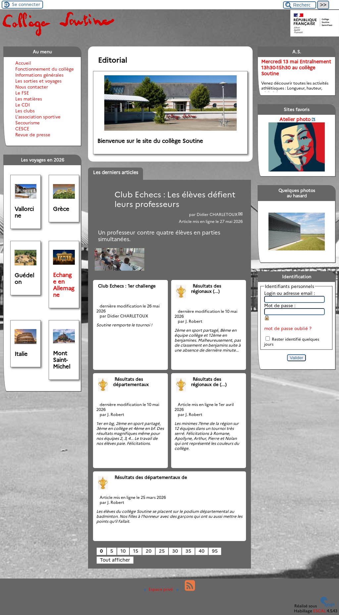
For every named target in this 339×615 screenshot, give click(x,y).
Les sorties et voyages (38, 81)
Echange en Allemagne (63, 285)
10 (123, 551)
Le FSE (22, 93)
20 (149, 551)
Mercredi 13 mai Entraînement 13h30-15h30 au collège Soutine (296, 68)
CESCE (22, 128)
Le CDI (22, 104)
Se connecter (26, 4)
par (193, 214)
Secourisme (27, 122)
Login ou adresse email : (289, 293)
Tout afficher (115, 560)
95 (215, 551)
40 (202, 551)
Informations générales (39, 75)
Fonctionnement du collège (44, 69)
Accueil (23, 63)
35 (188, 551)
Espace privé (159, 589)
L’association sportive (38, 116)
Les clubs (25, 110)
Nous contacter (31, 87)
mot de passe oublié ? (288, 328)
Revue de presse (32, 134)
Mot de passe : (280, 305)
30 (175, 551)
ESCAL (319, 610)
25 (162, 551)
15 (135, 551)
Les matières (28, 99)
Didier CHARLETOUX (217, 214)
